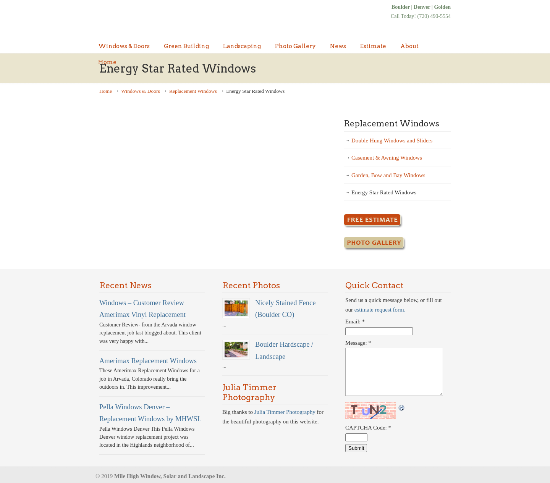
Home (105, 91)
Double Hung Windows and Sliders (391, 140)
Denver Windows (156, 18)
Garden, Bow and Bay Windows (388, 175)
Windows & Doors (140, 91)
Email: (355, 321)
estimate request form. (380, 310)
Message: (358, 343)
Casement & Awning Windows (386, 158)
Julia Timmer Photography (284, 412)
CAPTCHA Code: (368, 428)
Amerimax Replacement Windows (148, 361)
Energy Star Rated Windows (383, 192)
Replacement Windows (193, 91)
